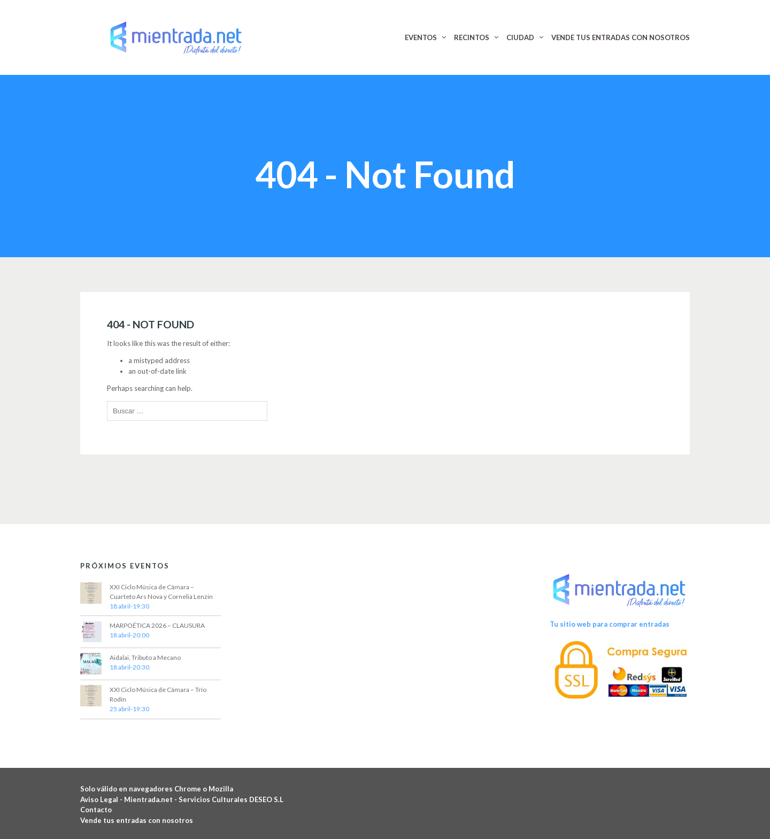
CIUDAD (520, 37)
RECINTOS (471, 37)
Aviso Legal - (102, 799)
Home (353, 141)
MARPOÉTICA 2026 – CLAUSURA (157, 625)
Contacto (96, 809)
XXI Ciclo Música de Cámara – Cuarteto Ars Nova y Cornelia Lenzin (161, 592)
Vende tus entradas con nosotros (136, 820)
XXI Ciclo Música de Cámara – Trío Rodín (158, 694)
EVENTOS (421, 37)
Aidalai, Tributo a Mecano (145, 657)
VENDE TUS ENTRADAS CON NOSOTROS (620, 37)
